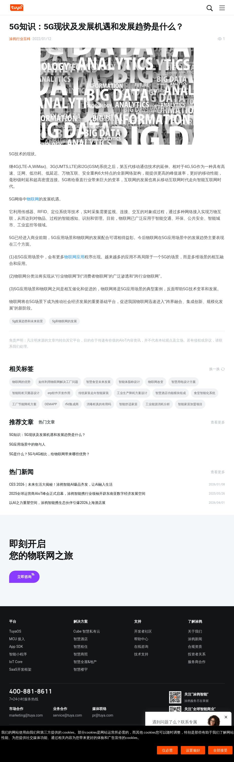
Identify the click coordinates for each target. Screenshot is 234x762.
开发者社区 (143, 631)
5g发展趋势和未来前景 (27, 321)
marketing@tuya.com (26, 715)
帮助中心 (141, 639)
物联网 (33, 199)
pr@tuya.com (102, 715)
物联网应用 (74, 257)
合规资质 (195, 647)
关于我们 (195, 631)
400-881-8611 (30, 691)
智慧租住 (81, 647)
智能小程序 (18, 654)
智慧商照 (81, 654)
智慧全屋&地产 (85, 662)
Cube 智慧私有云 (87, 631)
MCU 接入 (17, 639)
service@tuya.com (67, 715)
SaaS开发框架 (20, 669)
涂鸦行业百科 (19, 39)
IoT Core (15, 662)
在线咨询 (141, 647)
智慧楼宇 (81, 669)
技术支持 (141, 654)
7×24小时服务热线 (23, 699)
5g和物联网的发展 (64, 321)
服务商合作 (197, 662)
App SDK (16, 647)
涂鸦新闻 (195, 639)
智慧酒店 (81, 639)
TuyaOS (15, 631)
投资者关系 (197, 654)
